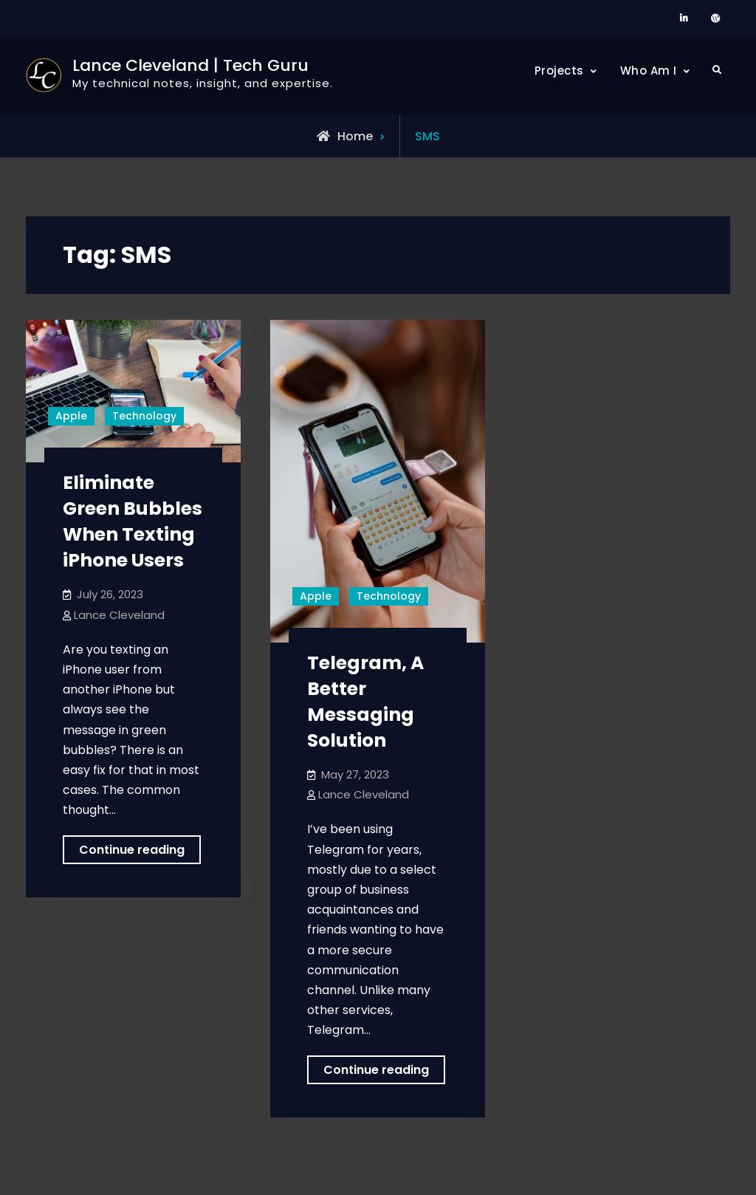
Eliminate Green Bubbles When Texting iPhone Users (132, 521)
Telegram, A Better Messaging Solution (365, 701)
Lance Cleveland (119, 615)
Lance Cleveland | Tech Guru (190, 65)
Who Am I (648, 70)
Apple (71, 415)
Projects (559, 70)
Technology (144, 415)
